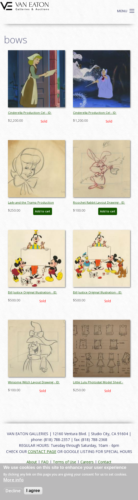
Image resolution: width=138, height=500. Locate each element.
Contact (104, 461)
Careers (87, 461)
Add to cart (42, 211)
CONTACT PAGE (42, 451)
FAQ (45, 461)
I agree (33, 490)
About (32, 461)
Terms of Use (64, 461)
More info (13, 480)
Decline (13, 491)
